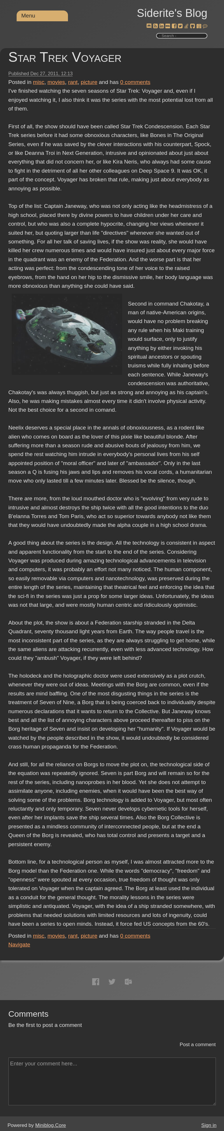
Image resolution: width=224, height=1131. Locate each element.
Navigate (19, 944)
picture (89, 82)
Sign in (208, 1125)
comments (135, 82)
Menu (28, 16)
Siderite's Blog (172, 13)
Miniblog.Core (50, 1125)
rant (73, 82)
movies (56, 82)
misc (38, 82)
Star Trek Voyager (65, 57)
